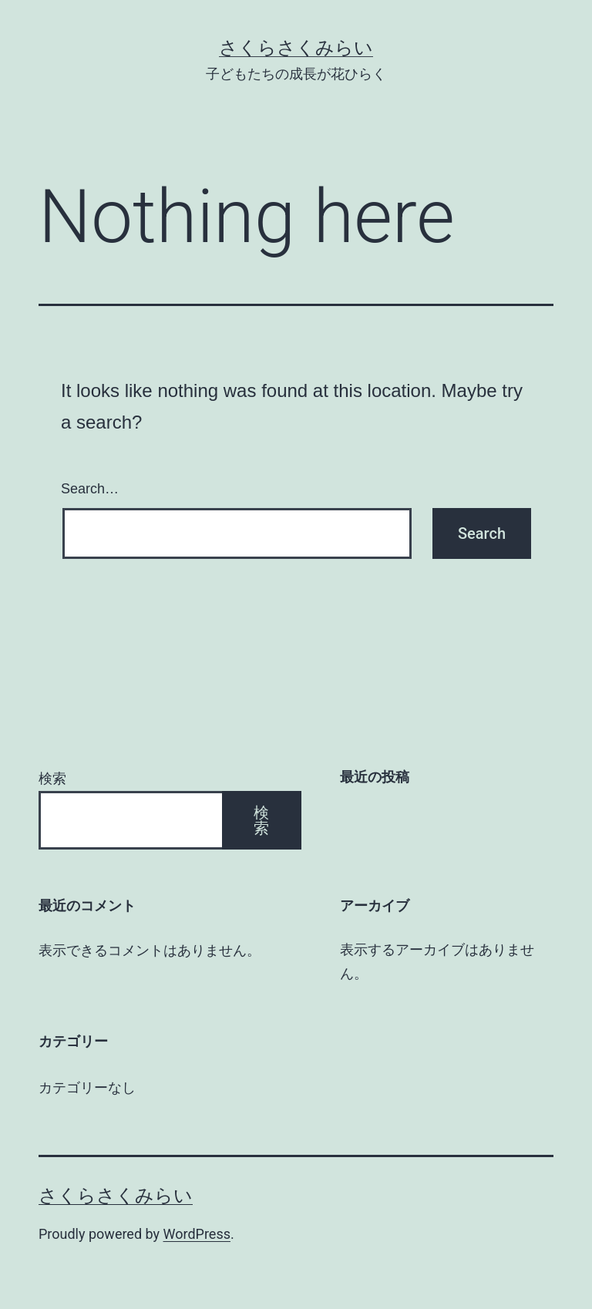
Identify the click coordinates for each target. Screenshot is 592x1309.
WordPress (196, 1234)
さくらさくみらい (296, 48)
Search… (90, 488)
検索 (52, 778)
